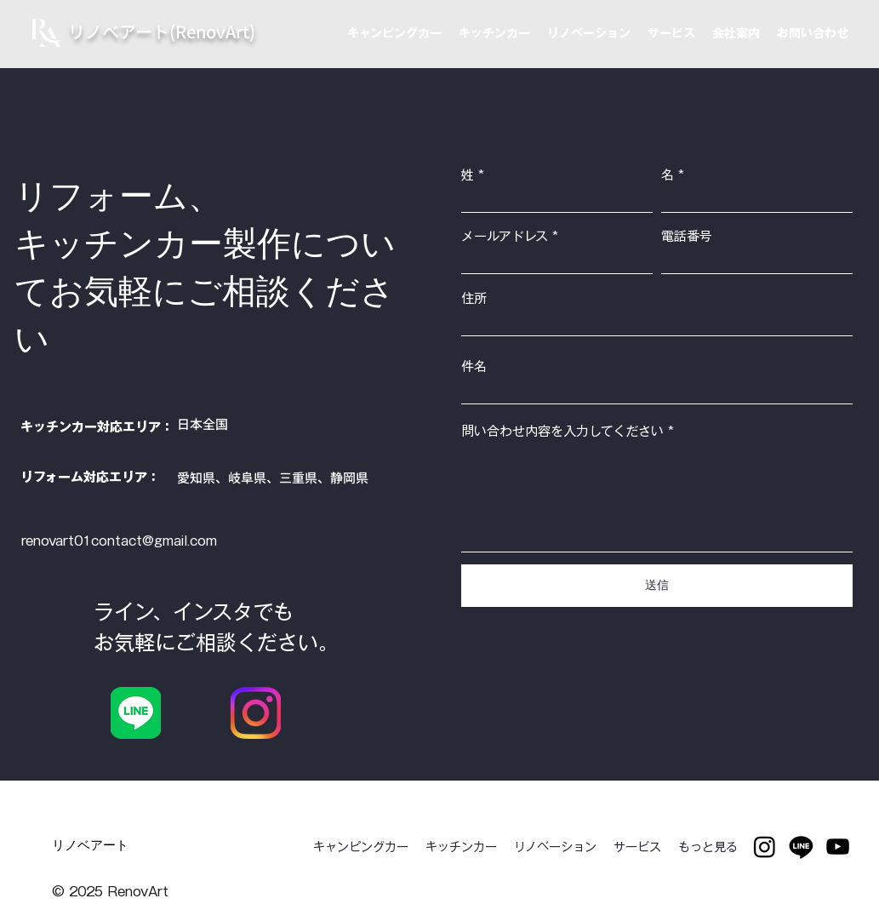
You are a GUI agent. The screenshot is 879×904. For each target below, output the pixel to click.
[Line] (801, 846)
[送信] (657, 585)
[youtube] (838, 846)
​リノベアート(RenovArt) (161, 31)
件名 (474, 366)
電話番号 (686, 236)
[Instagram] (765, 846)
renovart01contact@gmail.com (119, 541)
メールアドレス (504, 236)
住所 (474, 298)
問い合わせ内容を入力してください (562, 431)
